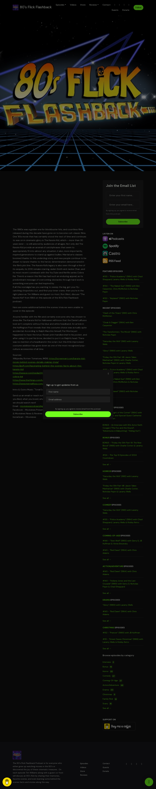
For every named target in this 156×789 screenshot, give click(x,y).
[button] (108, 373)
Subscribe (78, 414)
